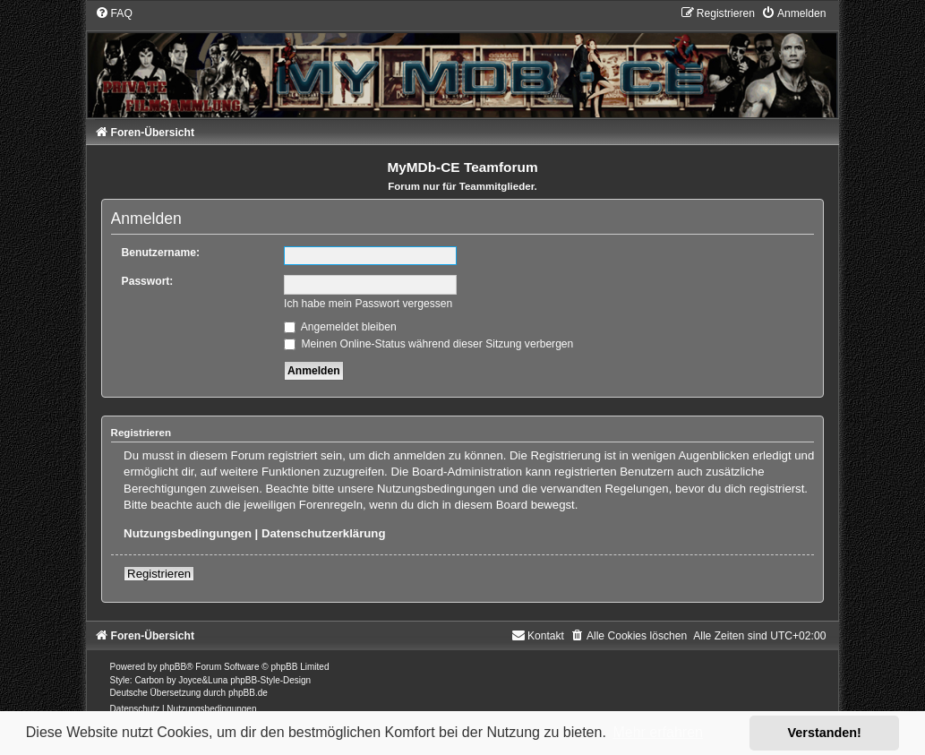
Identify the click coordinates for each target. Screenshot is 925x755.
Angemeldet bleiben (340, 327)
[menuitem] (114, 13)
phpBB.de (248, 693)
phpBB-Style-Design (270, 680)
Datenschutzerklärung (323, 533)
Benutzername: (161, 252)
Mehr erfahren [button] (657, 732)
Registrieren (159, 573)
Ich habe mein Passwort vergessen (368, 303)
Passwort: (148, 281)
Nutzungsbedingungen (188, 533)
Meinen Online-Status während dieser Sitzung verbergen (428, 344)
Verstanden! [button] (824, 732)
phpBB (172, 667)
